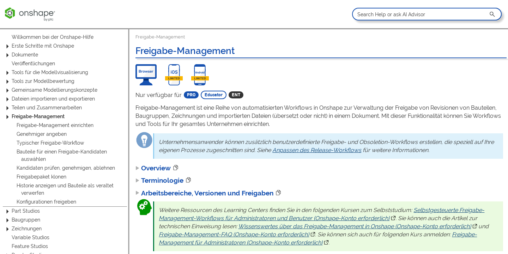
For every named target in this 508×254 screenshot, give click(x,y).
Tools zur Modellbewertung (39, 81)
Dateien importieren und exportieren (49, 99)
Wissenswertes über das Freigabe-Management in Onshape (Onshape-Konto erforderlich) (354, 226)
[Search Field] (426, 14)
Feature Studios (30, 246)
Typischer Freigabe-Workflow (50, 143)
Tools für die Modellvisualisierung (46, 72)
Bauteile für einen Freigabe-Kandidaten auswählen (62, 155)
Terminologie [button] (159, 180)
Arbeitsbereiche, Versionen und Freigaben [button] (204, 193)
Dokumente (21, 54)
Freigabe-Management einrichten (55, 125)
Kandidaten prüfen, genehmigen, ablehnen (66, 168)
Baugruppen (22, 220)
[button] (493, 14)
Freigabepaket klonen (41, 177)
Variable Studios (30, 237)
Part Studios (22, 211)
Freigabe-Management (34, 116)
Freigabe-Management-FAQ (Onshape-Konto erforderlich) (234, 234)
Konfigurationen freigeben (46, 202)
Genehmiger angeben (42, 134)
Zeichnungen (23, 228)
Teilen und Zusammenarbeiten (43, 107)
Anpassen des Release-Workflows (316, 150)
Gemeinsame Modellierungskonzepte (51, 90)
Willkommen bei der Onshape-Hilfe (52, 37)
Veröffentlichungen (33, 63)
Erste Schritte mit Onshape (39, 46)
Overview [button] (153, 168)
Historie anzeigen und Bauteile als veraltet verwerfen (65, 189)
